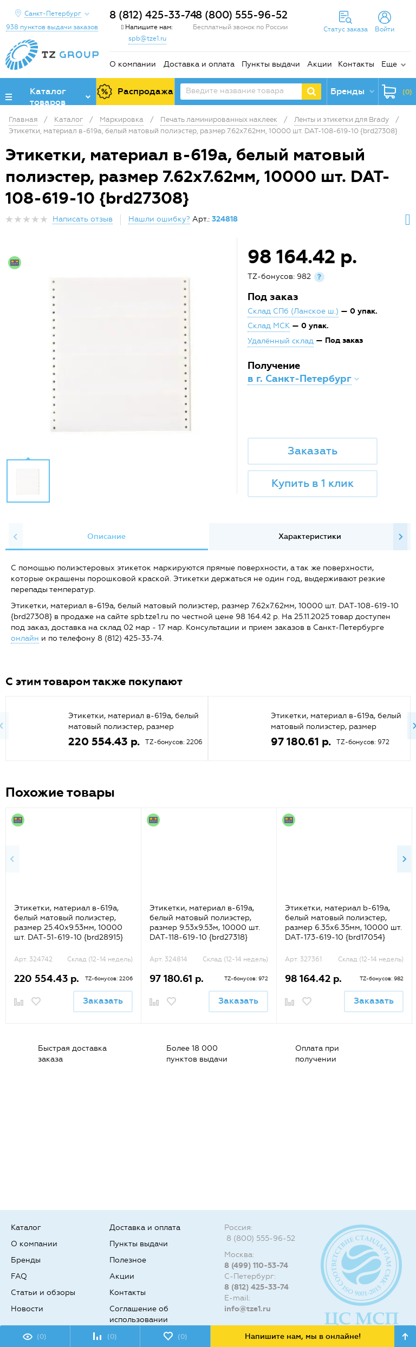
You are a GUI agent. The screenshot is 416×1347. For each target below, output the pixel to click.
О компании (132, 64)
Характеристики (309, 536)
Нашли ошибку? (159, 219)
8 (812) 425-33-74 (153, 15)
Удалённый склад (281, 341)
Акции (319, 64)
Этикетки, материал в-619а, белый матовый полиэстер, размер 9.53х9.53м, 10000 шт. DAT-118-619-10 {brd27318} (205, 922)
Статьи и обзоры (43, 1292)
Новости (27, 1308)
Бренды (26, 1260)
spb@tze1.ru (147, 38)
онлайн (25, 638)
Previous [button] (16, 536)
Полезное (127, 1260)
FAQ (19, 1276)
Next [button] (400, 536)
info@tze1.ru (247, 1308)
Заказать (312, 450)
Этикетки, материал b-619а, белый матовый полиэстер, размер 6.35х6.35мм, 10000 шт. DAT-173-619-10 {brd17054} (343, 922)
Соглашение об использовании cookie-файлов (138, 1319)
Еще (389, 64)
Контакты (356, 64)
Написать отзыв (83, 219)
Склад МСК (269, 325)
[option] (122, 351)
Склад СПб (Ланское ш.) (293, 311)
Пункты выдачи (271, 64)
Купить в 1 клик (312, 483)
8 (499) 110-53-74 (256, 1265)
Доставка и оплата (199, 64)
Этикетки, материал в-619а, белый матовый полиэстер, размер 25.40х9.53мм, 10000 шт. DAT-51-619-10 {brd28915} (68, 922)
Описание (106, 536)
